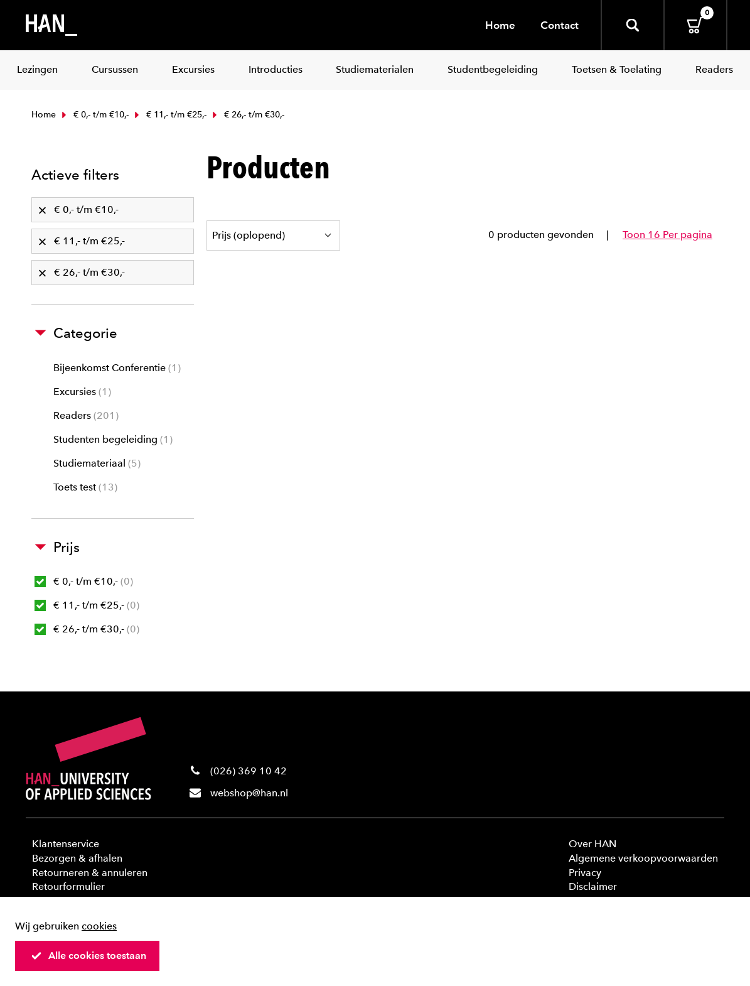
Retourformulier (68, 886)
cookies (99, 926)
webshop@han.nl (249, 793)
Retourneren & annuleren (89, 873)
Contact (559, 25)
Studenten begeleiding (113, 439)
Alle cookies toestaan (88, 956)
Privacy (585, 873)
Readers (86, 415)
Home (500, 25)
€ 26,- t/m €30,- (87, 629)
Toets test (85, 487)
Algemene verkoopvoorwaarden (643, 858)
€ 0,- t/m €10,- (94, 114)
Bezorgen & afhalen (77, 858)
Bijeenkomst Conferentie (117, 368)
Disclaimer (593, 886)
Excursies (82, 392)
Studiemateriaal (97, 463)
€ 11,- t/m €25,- (169, 114)
